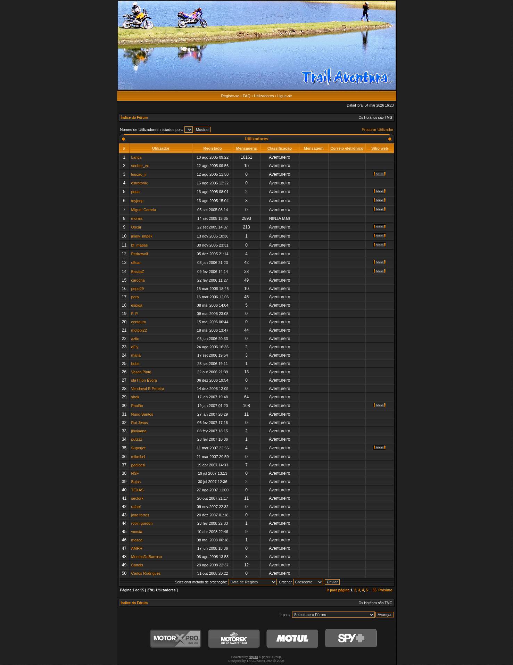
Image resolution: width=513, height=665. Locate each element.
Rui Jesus (139, 423)
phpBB (253, 657)
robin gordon (142, 523)
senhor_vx (140, 166)
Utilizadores (264, 96)
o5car (136, 262)
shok (135, 397)
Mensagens (246, 148)
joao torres (140, 515)
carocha (138, 280)
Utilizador (160, 148)
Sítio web (379, 148)
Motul (292, 638)
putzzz (136, 439)
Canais (137, 565)
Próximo (385, 590)
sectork (137, 498)
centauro (138, 322)
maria (136, 355)
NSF (135, 473)
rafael (136, 507)
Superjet (138, 448)
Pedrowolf (139, 254)
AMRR (136, 548)
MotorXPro (176, 638)
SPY (351, 638)
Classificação (279, 148)
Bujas (136, 482)
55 (375, 590)
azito (135, 338)
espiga (136, 305)
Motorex (234, 638)
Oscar (136, 227)
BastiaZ (137, 271)
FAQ (246, 96)
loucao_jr (139, 174)
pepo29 (137, 288)
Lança (136, 157)
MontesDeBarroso (146, 557)
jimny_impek (141, 236)
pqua (135, 192)
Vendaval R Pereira (147, 388)
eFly (135, 347)
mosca (136, 540)
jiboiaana (139, 431)
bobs (135, 363)
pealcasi (138, 465)
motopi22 (139, 330)
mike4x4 (138, 457)
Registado (213, 148)
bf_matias (139, 245)
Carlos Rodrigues (146, 573)
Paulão (137, 406)
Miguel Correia (143, 210)
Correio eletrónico (346, 148)
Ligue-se (284, 96)
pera (135, 297)
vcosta (136, 532)
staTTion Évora (144, 380)
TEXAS (137, 490)
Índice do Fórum (134, 117)
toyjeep (137, 201)
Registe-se (230, 96)
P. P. (135, 313)
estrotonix (139, 183)
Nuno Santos (142, 414)
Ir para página (337, 590)
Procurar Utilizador (377, 129)
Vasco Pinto (141, 372)
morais (137, 218)
